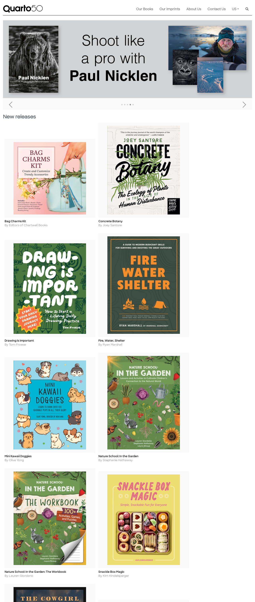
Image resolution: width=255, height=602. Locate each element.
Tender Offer (152, 568)
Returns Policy (113, 541)
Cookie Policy (65, 541)
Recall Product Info (156, 562)
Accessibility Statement (72, 573)
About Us (193, 9)
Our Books (144, 9)
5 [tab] (133, 104)
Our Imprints (169, 9)
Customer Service (116, 530)
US (234, 9)
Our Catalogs (113, 552)
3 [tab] (127, 104)
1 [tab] (122, 104)
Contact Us (216, 9)
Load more (129, 272)
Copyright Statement (71, 546)
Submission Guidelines (159, 536)
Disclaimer (110, 557)
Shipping (109, 536)
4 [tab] (130, 104)
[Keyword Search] (247, 9)
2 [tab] (124, 104)
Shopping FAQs (114, 546)
